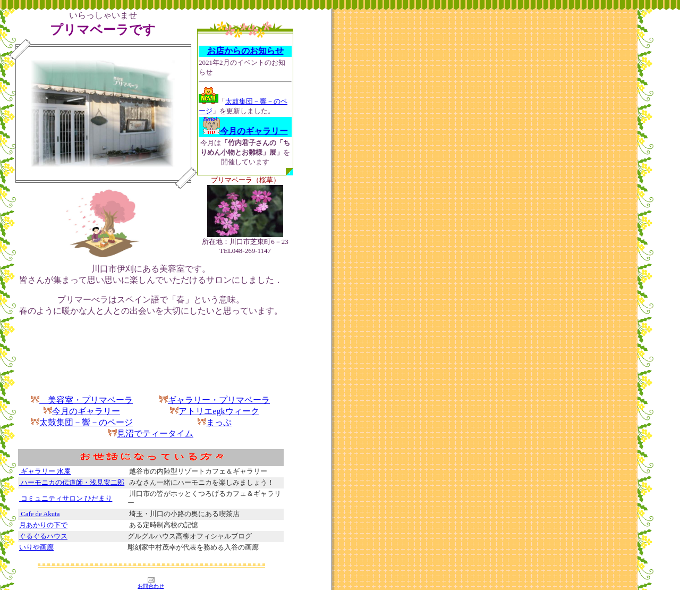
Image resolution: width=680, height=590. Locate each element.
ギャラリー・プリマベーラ (219, 399)
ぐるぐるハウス (43, 536)
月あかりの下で (43, 525)
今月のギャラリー (86, 411)
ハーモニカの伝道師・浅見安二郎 (71, 482)
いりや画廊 (36, 547)
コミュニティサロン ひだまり (65, 498)
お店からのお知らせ (245, 50)
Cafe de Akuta (39, 514)
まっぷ (219, 422)
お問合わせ (151, 586)
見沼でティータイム (155, 433)
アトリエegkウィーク (214, 411)
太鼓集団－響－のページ (82, 422)
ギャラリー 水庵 (45, 471)
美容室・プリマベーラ (82, 399)
